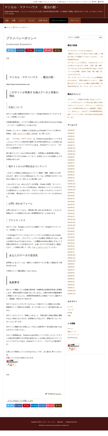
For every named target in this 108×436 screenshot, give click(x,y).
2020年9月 (71, 264)
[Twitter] (10, 50)
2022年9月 (71, 193)
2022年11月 (71, 187)
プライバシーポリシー (74, 2)
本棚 (40, 2)
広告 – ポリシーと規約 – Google (25, 133)
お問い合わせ (62, 2)
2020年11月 (71, 258)
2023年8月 (71, 160)
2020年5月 (71, 276)
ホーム (8, 27)
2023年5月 (71, 169)
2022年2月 (71, 213)
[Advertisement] (44, 65)
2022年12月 (71, 184)
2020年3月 (71, 282)
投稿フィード (72, 332)
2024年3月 (71, 139)
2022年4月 (71, 207)
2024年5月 (71, 133)
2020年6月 (71, 273)
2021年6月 (71, 237)
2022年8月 (71, 195)
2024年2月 (71, 142)
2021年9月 (71, 228)
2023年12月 (71, 148)
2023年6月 (71, 166)
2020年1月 (71, 288)
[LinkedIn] (38, 50)
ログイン (70, 329)
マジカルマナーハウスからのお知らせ (80, 51)
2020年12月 (71, 255)
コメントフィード (73, 334)
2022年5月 (71, 204)
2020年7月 (71, 270)
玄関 (35, 2)
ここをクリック (41, 247)
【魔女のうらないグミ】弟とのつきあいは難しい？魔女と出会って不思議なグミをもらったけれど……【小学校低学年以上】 (85, 56)
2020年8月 (71, 267)
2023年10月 (71, 154)
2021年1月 (71, 252)
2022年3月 (71, 210)
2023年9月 (71, 157)
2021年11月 (71, 222)
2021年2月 (71, 249)
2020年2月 (71, 285)
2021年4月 (71, 243)
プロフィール (87, 2)
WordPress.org (72, 337)
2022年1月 (71, 216)
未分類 (70, 313)
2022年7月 (71, 198)
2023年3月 (71, 175)
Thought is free (64, 425)
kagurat (58, 394)
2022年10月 (71, 190)
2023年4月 (71, 172)
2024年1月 (71, 145)
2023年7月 (71, 163)
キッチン (53, 2)
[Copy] (57, 50)
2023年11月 (71, 151)
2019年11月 (71, 293)
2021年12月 (71, 219)
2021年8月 (71, 231)
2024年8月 (71, 130)
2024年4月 (71, 136)
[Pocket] (48, 50)
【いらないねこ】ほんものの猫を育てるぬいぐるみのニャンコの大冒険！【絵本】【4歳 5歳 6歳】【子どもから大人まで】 (85, 71)
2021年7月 (71, 234)
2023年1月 (71, 181)
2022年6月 (71, 201)
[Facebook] (20, 50)
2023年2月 (71, 178)
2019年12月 (71, 290)
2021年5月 (71, 240)
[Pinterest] (29, 50)
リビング (46, 2)
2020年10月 (71, 261)
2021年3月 (71, 246)
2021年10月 (71, 225)
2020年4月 (71, 279)
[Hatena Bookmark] (42, 405)
